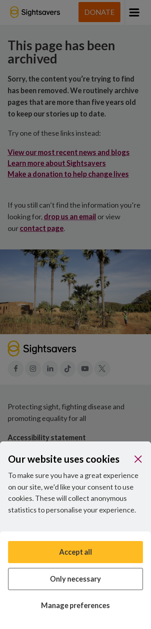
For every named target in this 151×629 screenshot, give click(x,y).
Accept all (75, 551)
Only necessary (75, 578)
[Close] (138, 459)
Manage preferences (75, 605)
